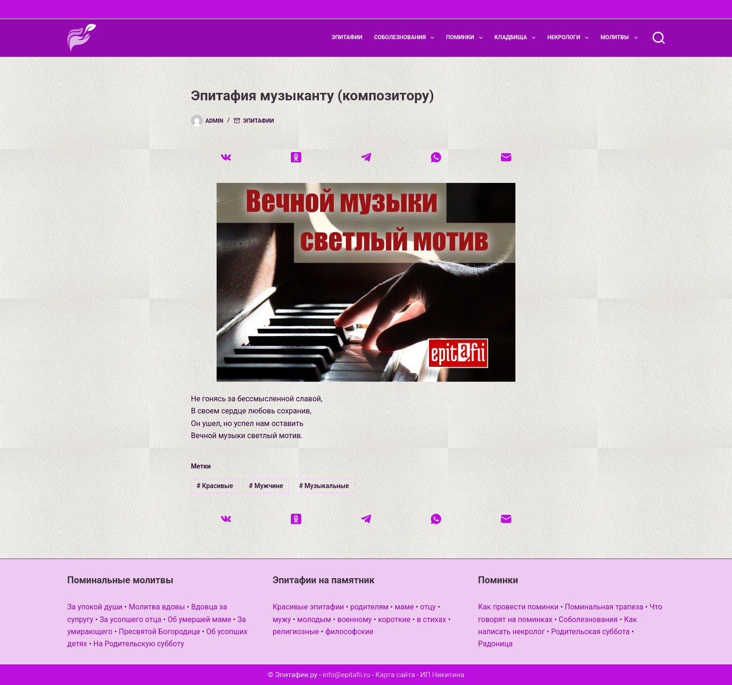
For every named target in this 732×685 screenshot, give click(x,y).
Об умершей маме (199, 619)
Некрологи (569, 37)
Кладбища (516, 37)
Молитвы (620, 37)
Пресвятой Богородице (159, 631)
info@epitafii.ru (346, 675)
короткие (394, 619)
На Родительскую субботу (138, 643)
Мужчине (266, 485)
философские (349, 631)
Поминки (466, 37)
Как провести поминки (518, 606)
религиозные (296, 631)
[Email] (506, 157)
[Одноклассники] (296, 157)
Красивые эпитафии (308, 606)
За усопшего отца (130, 619)
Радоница (495, 643)
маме (404, 606)
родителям (369, 606)
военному (355, 619)
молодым (314, 619)
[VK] (226, 157)
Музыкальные (324, 485)
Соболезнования (406, 37)
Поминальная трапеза (604, 606)
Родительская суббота (590, 631)
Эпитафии (346, 37)
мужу (282, 619)
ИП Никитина (442, 675)
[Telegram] (366, 157)
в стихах (431, 619)
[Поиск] (659, 38)
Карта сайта (395, 675)
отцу (428, 606)
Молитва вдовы (157, 606)
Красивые (215, 485)
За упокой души (94, 606)
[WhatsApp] (436, 157)
